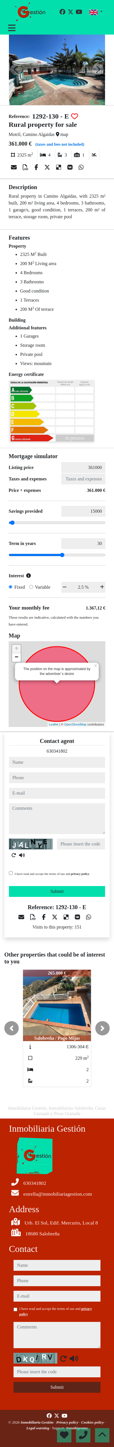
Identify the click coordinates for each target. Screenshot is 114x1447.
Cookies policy (93, 1422)
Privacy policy (67, 1422)
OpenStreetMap (75, 724)
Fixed (19, 587)
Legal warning (38, 1428)
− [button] (16, 657)
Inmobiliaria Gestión (37, 1422)
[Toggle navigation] (12, 28)
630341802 (57, 751)
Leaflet (53, 724)
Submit (57, 891)
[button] (11, 1028)
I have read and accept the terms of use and (52, 873)
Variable (42, 587)
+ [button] (16, 649)
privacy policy (80, 873)
